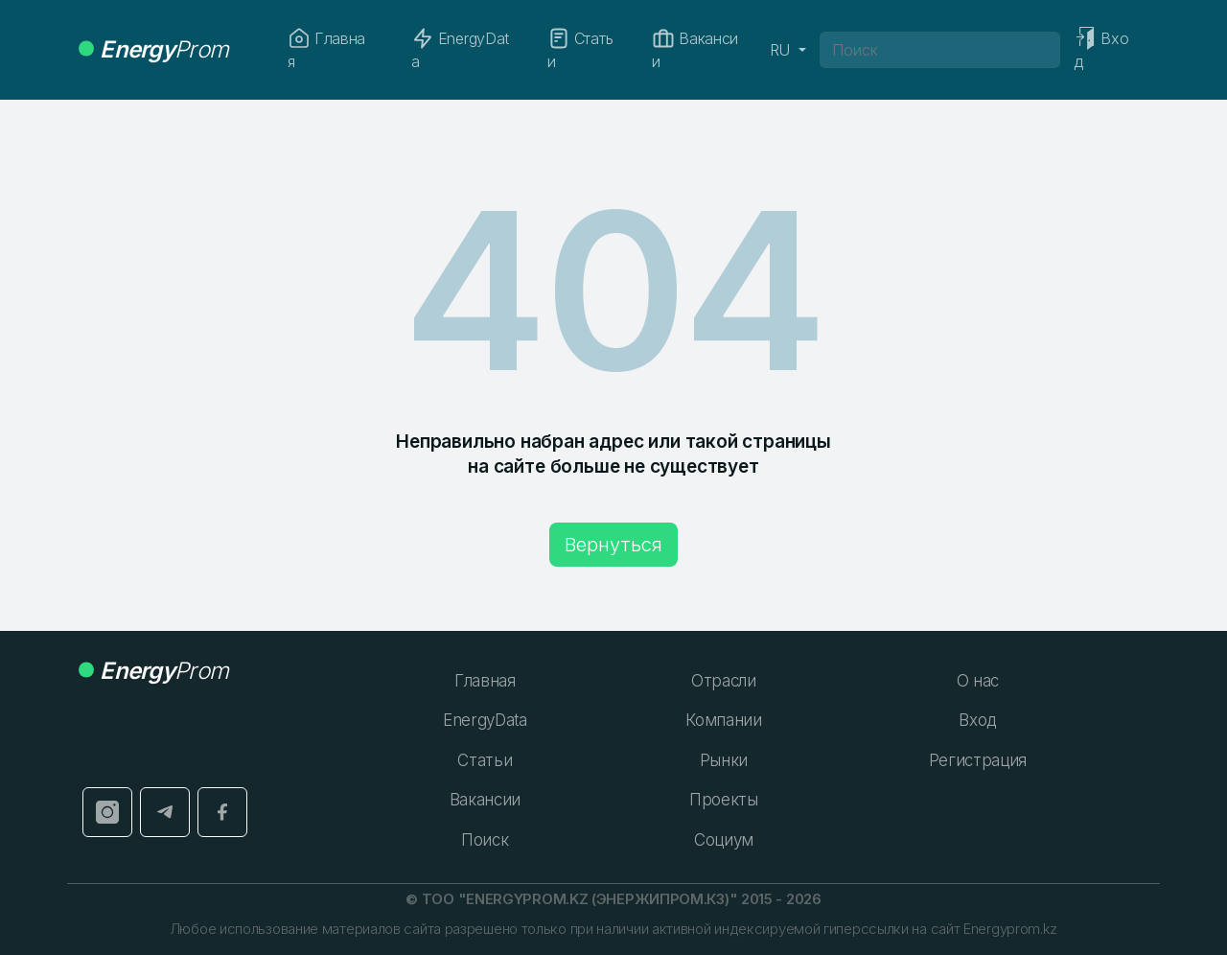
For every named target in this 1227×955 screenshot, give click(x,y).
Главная (326, 49)
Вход (977, 720)
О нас (978, 680)
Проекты (723, 799)
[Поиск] (940, 50)
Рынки (724, 760)
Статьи (580, 49)
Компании (723, 720)
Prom (153, 49)
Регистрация (978, 760)
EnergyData (460, 49)
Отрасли (723, 680)
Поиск (484, 840)
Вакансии (695, 49)
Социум (723, 840)
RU (782, 49)
